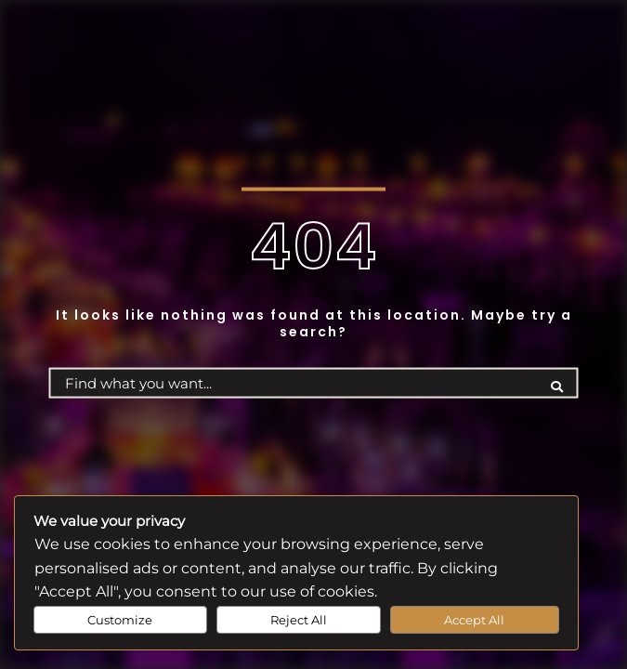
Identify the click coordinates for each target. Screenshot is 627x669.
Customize (119, 619)
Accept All (474, 619)
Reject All (298, 619)
